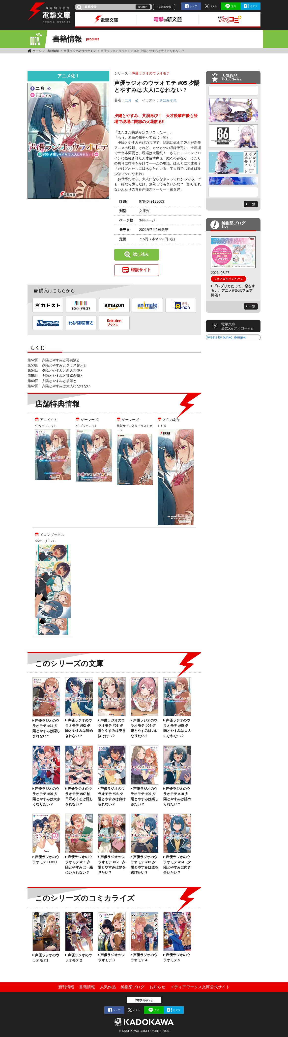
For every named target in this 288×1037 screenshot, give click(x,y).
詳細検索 (165, 7)
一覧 (252, 204)
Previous (233, 91)
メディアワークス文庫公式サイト (200, 987)
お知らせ (157, 987)
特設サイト (141, 270)
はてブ (253, 6)
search (142, 7)
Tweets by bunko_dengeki (226, 337)
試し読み (141, 254)
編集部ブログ (132, 987)
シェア (193, 6)
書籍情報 (53, 51)
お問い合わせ (144, 1000)
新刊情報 (66, 987)
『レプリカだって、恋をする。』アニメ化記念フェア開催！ (233, 290)
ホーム (36, 51)
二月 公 (132, 100)
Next (233, 192)
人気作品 (108, 987)
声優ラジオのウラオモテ (79, 51)
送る (233, 6)
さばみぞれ (168, 100)
